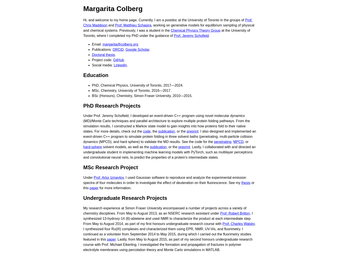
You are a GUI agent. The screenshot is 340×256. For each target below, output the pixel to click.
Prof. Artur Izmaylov (109, 177)
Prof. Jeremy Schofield (191, 36)
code (147, 131)
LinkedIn (120, 65)
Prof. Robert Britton (235, 213)
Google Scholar (137, 49)
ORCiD (118, 49)
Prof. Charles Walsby (238, 224)
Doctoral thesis (103, 55)
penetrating (222, 142)
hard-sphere (92, 147)
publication (166, 131)
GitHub (118, 60)
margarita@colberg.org (120, 44)
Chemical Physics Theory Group (195, 30)
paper (94, 188)
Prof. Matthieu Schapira (133, 25)
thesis (245, 183)
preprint (192, 131)
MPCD (238, 142)
